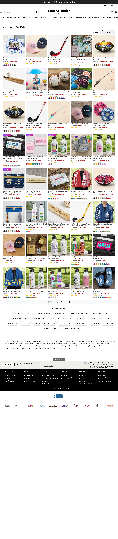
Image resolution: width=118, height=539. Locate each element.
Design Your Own (98, 18)
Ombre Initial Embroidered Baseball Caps (12, 258)
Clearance (108, 18)
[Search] (21, 12)
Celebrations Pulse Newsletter (104, 374)
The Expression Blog (104, 381)
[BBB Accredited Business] (57, 398)
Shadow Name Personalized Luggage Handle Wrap (102, 258)
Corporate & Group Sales (68, 377)
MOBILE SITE (57, 412)
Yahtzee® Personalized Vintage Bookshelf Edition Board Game (36, 258)
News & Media (83, 380)
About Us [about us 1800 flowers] (82, 374)
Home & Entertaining (75, 18)
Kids (14, 18)
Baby (18, 18)
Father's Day (26, 18)
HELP (63, 412)
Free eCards (102, 380)
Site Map (6, 380)
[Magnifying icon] (36, 12)
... (110, 65)
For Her (2, 18)
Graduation (35, 18)
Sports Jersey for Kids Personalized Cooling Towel (12, 291)
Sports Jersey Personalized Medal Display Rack (12, 225)
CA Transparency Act (85, 383)
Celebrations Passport (29, 380)
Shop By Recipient (9, 375)
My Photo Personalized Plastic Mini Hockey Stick (58, 58)
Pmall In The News (65, 378)
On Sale (115, 18)
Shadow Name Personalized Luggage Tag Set (35, 157)
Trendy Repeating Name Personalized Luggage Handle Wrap (13, 158)
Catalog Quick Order (29, 381)
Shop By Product (9, 377)
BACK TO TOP (59, 359)
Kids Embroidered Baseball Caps (81, 124)
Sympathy (63, 18)
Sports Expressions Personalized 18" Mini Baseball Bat (59, 225)
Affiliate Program (28, 378)
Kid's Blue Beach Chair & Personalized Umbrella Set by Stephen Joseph (35, 92)
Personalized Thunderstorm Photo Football (102, 192)
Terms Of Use (46, 383)
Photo (42, 18)
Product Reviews (9, 381)
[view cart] (116, 11)
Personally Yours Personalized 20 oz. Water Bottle (80, 291)
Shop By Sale (8, 378)
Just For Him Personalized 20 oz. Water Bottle (80, 258)
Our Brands (82, 375)
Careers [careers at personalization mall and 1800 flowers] (81, 378)
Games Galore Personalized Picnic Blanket (80, 91)
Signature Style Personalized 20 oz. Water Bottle (58, 258)
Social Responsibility (85, 377)
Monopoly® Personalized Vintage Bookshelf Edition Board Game (81, 59)
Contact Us (26, 374)
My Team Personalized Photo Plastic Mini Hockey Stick (80, 225)
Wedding (48, 18)
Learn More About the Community (101, 366)
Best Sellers (87, 18)
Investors (82, 381)
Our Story (63, 374)
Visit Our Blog (64, 375)
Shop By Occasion (9, 374)
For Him (9, 18)
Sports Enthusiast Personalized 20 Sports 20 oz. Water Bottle (36, 291)
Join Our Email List (28, 375)
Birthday (55, 18)
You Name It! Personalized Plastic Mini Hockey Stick (34, 124)
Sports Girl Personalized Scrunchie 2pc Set (101, 124)
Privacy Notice (48, 366)
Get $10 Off (8, 365)
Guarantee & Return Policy (50, 378)
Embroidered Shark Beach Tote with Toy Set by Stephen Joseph (81, 157)
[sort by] (107, 32)
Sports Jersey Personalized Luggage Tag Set (12, 192)
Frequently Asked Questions (47, 380)
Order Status (27, 377)
